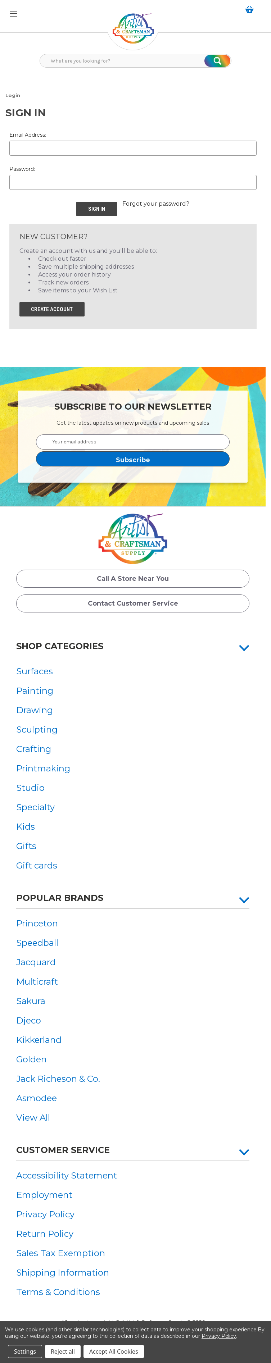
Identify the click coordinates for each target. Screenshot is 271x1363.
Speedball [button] (37, 943)
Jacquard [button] (36, 962)
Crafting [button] (33, 749)
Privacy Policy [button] (45, 1214)
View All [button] (33, 1118)
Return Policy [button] (44, 1234)
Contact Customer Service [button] (133, 603)
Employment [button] (44, 1195)
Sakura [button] (30, 1001)
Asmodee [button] (36, 1098)
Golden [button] (31, 1059)
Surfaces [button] (34, 671)
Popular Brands (59, 898)
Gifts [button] (26, 846)
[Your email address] (132, 442)
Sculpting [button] (37, 730)
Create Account (52, 309)
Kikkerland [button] (39, 1040)
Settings (25, 1351)
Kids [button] (25, 827)
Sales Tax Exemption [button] (60, 1253)
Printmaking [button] (43, 768)
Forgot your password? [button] (155, 203)
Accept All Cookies (113, 1351)
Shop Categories (59, 646)
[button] (133, 32)
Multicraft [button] (37, 982)
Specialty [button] (35, 807)
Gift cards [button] (36, 866)
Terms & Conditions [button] (58, 1292)
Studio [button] (30, 788)
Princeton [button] (37, 923)
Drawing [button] (34, 710)
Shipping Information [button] (62, 1273)
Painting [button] (34, 691)
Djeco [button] (28, 1021)
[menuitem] (43, 671)
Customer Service (63, 1150)
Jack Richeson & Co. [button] (58, 1079)
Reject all (63, 1351)
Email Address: (27, 135)
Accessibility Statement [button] (66, 1176)
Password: (22, 169)
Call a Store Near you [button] (133, 579)
